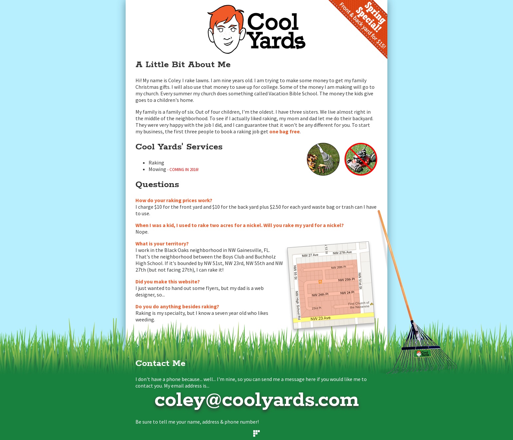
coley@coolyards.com (256, 400)
